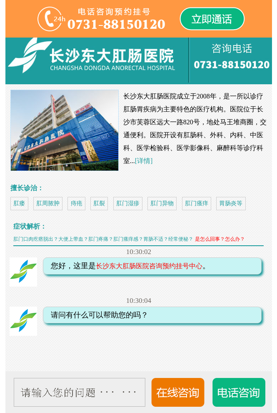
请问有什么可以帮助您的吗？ (96, 315)
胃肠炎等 (230, 203)
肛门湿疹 (128, 203)
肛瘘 (19, 203)
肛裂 (99, 203)
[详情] (144, 160)
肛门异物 (162, 203)
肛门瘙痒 (196, 203)
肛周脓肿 (48, 203)
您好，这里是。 (127, 266)
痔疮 (76, 203)
